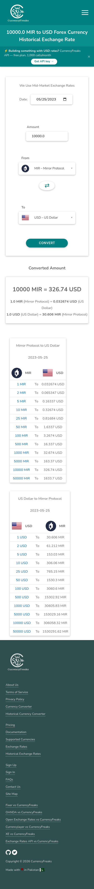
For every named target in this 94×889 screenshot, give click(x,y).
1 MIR (21, 384)
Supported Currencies (20, 739)
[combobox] (47, 168)
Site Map (12, 794)
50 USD (22, 580)
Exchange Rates (16, 746)
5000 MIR (21, 461)
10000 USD (22, 623)
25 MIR (21, 418)
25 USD (22, 571)
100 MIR (21, 435)
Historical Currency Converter (25, 714)
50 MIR (21, 427)
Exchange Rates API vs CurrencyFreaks (32, 841)
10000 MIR (21, 470)
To (23, 207)
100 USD (22, 588)
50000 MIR (21, 478)
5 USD (22, 554)
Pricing (10, 725)
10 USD (22, 563)
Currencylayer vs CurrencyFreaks (28, 827)
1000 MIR (21, 452)
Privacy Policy (15, 699)
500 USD (22, 597)
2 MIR (21, 393)
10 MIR (21, 410)
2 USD (22, 546)
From (25, 158)
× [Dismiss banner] (89, 57)
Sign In (10, 772)
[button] (85, 12)
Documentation (16, 732)
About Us (12, 685)
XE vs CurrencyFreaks (20, 834)
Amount (33, 127)
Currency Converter (19, 706)
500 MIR (21, 444)
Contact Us (13, 787)
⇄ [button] (47, 186)
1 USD (22, 537)
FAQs (9, 779)
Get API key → (44, 61)
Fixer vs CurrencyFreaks (22, 805)
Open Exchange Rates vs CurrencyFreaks (33, 819)
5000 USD (22, 614)
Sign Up (11, 765)
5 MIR (21, 401)
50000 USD (22, 631)
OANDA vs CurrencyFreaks (24, 812)
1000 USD (22, 606)
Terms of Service (17, 692)
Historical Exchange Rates (23, 754)
